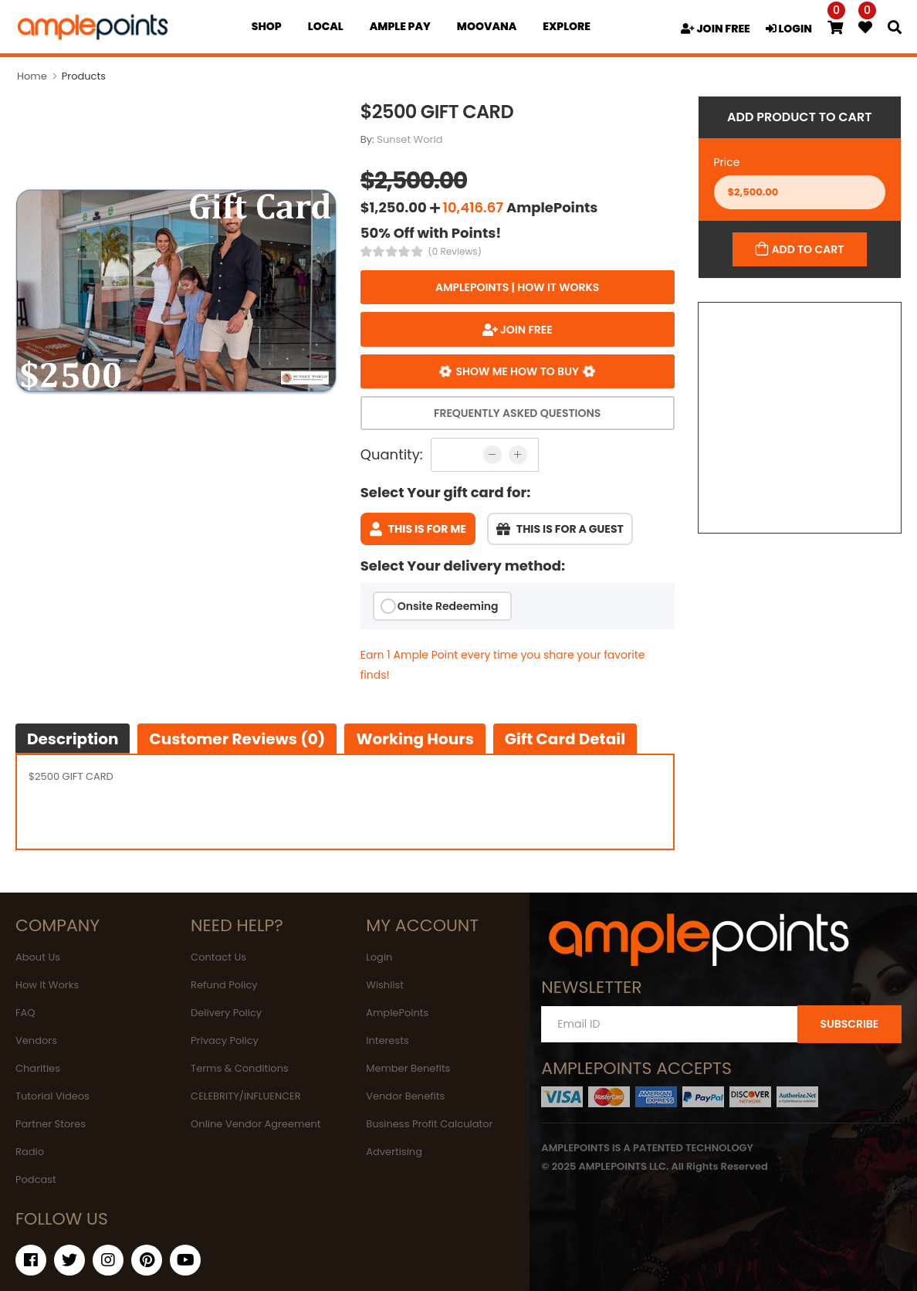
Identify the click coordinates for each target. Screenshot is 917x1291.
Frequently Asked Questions (517, 413)
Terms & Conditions (240, 1068)
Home (32, 76)
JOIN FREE (715, 28)
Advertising (394, 1151)
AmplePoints (397, 1012)
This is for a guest (560, 529)
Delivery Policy (226, 1012)
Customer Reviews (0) (237, 739)
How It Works (47, 985)
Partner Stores (50, 1123)
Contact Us (218, 957)
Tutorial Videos (52, 1096)
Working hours (414, 739)
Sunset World (409, 139)
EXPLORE (566, 26)
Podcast (35, 1179)
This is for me (418, 529)
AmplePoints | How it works (517, 287)
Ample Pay (400, 26)
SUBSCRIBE (849, 1024)
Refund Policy (224, 985)
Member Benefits (408, 1068)
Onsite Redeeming (448, 606)
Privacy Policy (225, 1040)
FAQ (25, 1012)
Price (727, 162)
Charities (37, 1068)
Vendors (36, 1040)
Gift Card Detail (565, 739)
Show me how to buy (517, 371)
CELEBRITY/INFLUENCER (246, 1096)
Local (325, 26)
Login (379, 957)
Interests (387, 1040)
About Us (37, 957)
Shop (267, 26)
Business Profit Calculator (429, 1123)
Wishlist (385, 985)
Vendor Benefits (405, 1096)
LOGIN (789, 28)
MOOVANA (486, 26)
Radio (29, 1151)
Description (72, 739)
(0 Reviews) (455, 251)
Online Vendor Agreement (255, 1123)
